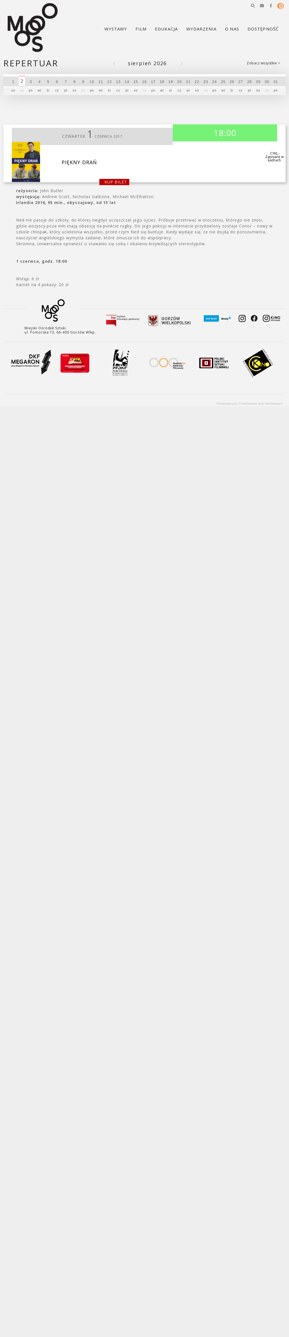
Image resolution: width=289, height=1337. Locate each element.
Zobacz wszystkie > (263, 63)
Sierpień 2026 (147, 63)
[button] (252, 5)
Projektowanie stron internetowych (261, 403)
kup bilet (115, 182)
